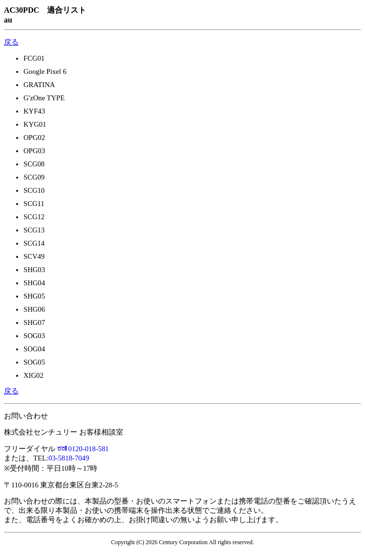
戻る (11, 42)
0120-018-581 (88, 449)
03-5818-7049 (68, 458)
